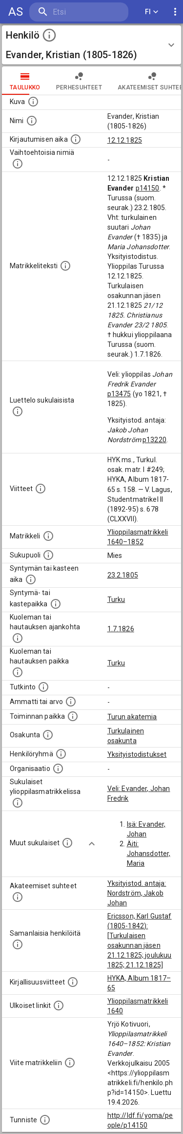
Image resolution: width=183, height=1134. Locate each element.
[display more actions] (175, 11)
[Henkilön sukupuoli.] (48, 555)
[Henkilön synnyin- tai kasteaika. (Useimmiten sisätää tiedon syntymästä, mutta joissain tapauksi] (31, 579)
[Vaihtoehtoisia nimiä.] (17, 163)
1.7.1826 (120, 629)
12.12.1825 (124, 140)
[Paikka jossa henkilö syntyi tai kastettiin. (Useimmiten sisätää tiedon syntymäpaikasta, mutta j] (55, 604)
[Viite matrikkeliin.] (70, 1062)
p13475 (119, 394)
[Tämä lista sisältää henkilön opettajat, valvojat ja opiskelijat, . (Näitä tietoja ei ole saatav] (17, 897)
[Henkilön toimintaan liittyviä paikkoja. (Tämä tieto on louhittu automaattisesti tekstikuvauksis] (73, 716)
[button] (91, 44)
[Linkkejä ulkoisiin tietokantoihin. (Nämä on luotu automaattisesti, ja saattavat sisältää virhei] (58, 1005)
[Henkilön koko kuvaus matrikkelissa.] (65, 266)
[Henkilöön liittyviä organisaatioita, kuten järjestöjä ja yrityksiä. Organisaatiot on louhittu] (58, 768)
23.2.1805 (122, 575)
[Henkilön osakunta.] (48, 735)
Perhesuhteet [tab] (79, 80)
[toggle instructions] (49, 35)
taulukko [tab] (25, 80)
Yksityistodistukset (137, 754)
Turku (116, 599)
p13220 (154, 440)
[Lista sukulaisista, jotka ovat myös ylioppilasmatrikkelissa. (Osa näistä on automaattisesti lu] (17, 803)
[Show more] (92, 844)
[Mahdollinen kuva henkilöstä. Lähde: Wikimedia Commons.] (33, 101)
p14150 (148, 188)
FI (152, 12)
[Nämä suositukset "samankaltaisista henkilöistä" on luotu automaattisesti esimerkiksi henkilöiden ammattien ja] (17, 944)
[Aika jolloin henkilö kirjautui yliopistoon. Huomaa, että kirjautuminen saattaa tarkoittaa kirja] (75, 139)
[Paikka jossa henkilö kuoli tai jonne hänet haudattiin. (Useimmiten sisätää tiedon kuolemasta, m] (17, 672)
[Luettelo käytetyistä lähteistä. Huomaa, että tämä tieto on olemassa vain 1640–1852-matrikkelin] (40, 488)
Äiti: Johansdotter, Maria (149, 853)
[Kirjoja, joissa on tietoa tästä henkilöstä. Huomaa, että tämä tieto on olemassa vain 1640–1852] (73, 982)
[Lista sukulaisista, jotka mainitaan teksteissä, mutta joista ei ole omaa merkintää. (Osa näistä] (67, 843)
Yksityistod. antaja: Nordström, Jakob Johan (136, 893)
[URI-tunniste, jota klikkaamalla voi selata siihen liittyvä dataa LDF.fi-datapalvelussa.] (45, 1120)
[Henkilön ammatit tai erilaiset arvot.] (71, 701)
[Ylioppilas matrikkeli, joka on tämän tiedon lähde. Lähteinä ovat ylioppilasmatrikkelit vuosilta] (48, 536)
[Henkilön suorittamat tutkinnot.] (43, 687)
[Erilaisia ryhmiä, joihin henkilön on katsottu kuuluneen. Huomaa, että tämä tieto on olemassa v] (61, 754)
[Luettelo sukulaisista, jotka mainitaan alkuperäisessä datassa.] (17, 411)
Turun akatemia (132, 717)
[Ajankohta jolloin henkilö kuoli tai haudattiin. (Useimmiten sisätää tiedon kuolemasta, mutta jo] (17, 638)
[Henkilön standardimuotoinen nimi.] (32, 120)
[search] (78, 11)
